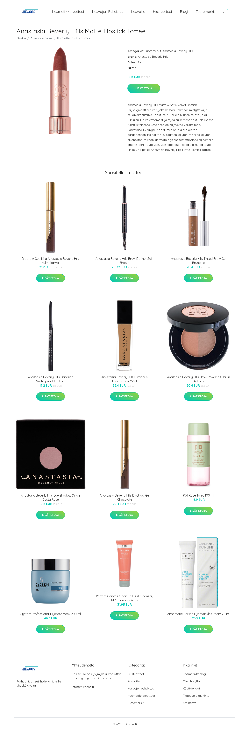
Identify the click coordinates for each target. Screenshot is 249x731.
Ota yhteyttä (191, 681)
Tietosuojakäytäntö (196, 695)
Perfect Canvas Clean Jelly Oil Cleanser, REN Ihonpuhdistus (124, 598)
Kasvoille (138, 11)
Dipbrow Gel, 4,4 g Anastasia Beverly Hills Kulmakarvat (51, 261)
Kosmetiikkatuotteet (68, 11)
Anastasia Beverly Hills (177, 51)
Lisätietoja (143, 88)
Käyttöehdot (191, 688)
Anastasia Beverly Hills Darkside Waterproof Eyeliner (50, 379)
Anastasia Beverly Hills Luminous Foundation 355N (124, 379)
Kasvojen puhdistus (107, 11)
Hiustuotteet (162, 11)
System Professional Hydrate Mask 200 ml (50, 614)
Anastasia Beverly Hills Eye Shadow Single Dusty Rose (50, 497)
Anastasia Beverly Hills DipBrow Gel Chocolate (125, 497)
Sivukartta (189, 703)
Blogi (184, 11)
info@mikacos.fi (83, 687)
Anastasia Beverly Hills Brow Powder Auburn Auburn (198, 379)
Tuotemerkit (205, 11)
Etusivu (21, 38)
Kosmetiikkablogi (194, 674)
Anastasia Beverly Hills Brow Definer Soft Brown (124, 261)
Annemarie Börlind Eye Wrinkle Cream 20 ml (198, 614)
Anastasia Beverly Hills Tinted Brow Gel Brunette (198, 261)
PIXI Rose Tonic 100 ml (198, 495)
